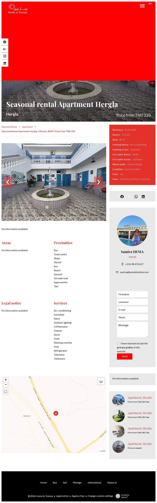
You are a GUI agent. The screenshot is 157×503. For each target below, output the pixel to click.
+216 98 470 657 (134, 264)
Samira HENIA (132, 251)
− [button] (6, 384)
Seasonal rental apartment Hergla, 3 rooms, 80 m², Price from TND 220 (38, 131)
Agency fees (78, 495)
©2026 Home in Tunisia (40, 496)
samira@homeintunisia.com (134, 272)
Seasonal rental (9, 126)
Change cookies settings (100, 495)
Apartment (27, 126)
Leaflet (102, 451)
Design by (121, 496)
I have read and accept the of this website (132, 347)
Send (124, 356)
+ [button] (6, 380)
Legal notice (62, 495)
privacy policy (125, 347)
